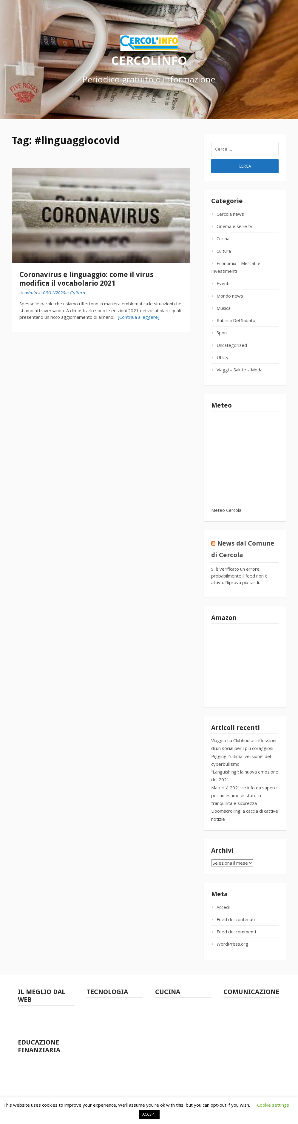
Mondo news (230, 296)
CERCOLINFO (149, 60)
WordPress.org (232, 944)
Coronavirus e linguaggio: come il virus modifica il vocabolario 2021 (86, 278)
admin (30, 292)
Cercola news (230, 214)
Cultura (77, 292)
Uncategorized (232, 345)
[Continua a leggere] (138, 317)
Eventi (223, 283)
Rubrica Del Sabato (236, 320)
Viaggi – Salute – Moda (240, 370)
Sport (222, 333)
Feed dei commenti (236, 932)
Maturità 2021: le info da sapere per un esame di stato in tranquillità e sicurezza (244, 795)
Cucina (223, 238)
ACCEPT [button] (149, 1114)
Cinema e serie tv (234, 226)
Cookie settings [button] (273, 1105)
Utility (222, 357)
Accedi (223, 907)
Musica (224, 308)
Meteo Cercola (226, 510)
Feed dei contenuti (236, 919)
